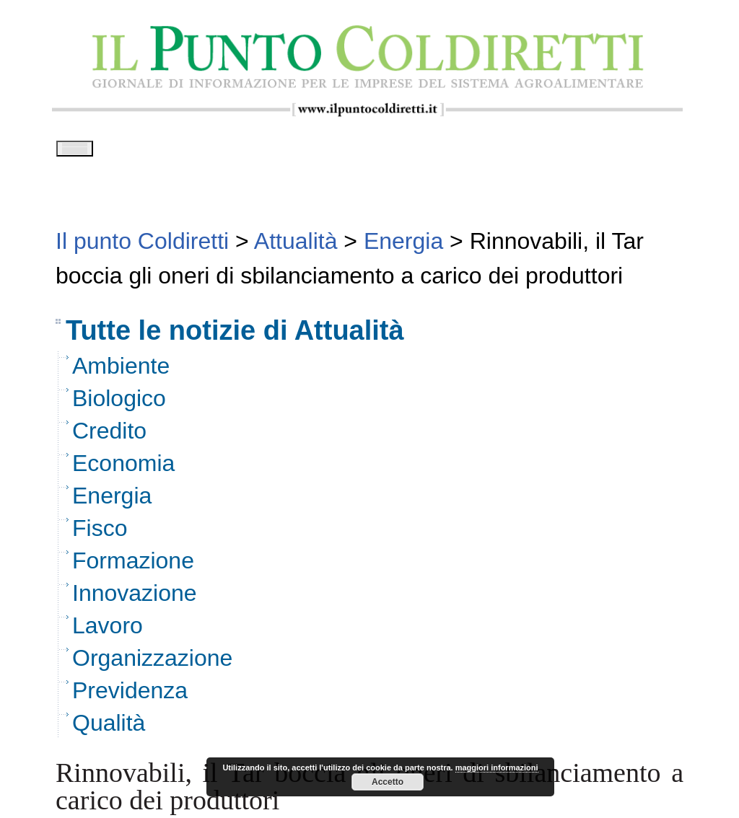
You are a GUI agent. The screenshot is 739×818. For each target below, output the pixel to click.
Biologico (119, 403)
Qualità (108, 728)
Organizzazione (152, 663)
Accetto (387, 782)
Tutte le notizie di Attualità (235, 335)
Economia (123, 468)
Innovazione (134, 598)
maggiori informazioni (496, 767)
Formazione (133, 566)
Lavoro (107, 630)
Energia (112, 501)
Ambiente (121, 371)
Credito (109, 436)
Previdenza (130, 695)
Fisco (99, 533)
